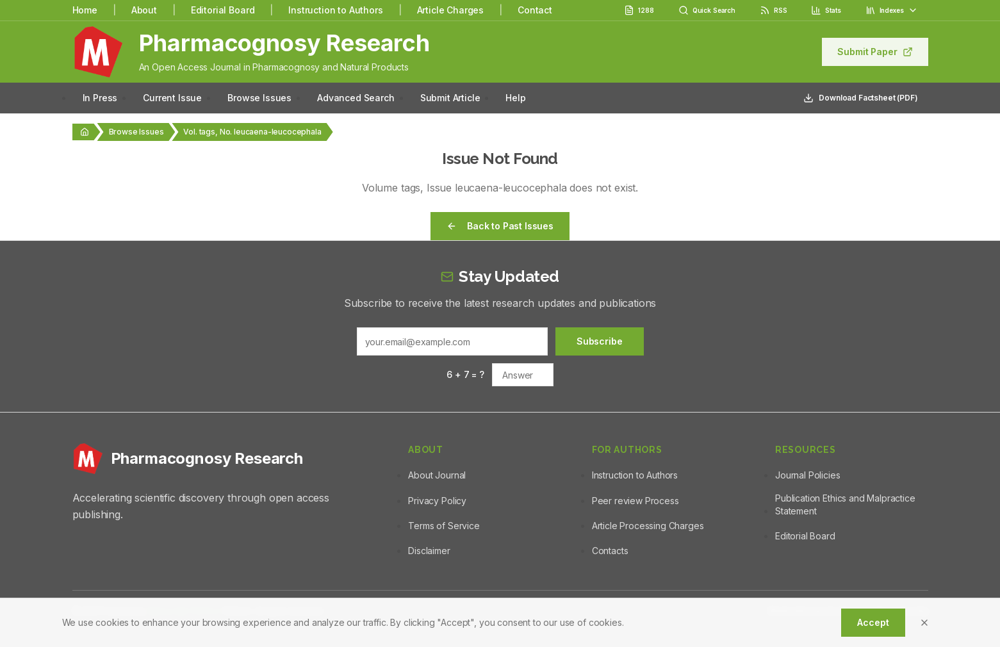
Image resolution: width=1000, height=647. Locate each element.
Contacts (610, 550)
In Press (100, 97)
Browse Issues (259, 97)
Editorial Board (223, 9)
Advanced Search (356, 97)
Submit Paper (874, 51)
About (144, 9)
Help (515, 97)
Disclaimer (429, 550)
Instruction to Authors (335, 9)
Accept (873, 622)
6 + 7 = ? (465, 374)
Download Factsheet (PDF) (860, 98)
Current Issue (172, 97)
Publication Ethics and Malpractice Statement (845, 504)
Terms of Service (443, 525)
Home (84, 9)
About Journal (437, 475)
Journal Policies (807, 475)
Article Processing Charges (648, 525)
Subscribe (600, 341)
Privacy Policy (437, 500)
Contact (535, 9)
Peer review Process (635, 500)
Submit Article (450, 97)
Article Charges (450, 9)
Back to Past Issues (500, 225)
